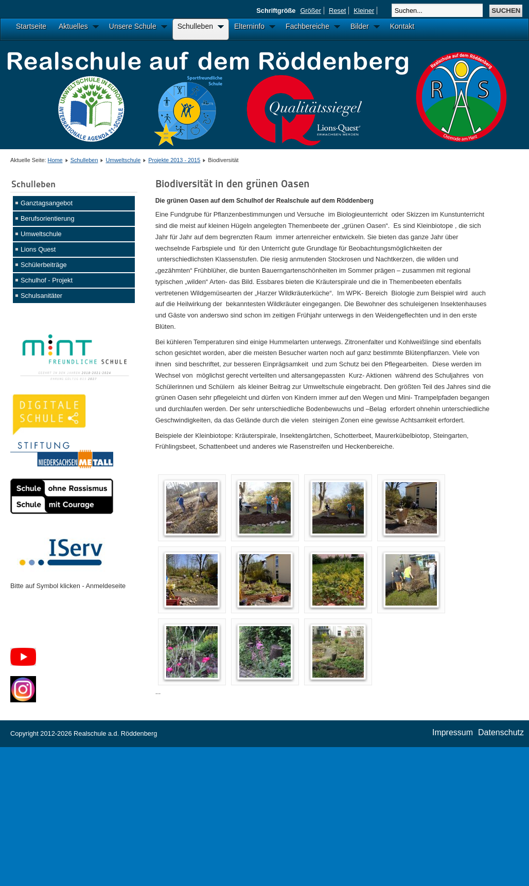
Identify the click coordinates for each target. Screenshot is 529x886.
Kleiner (364, 10)
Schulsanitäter (41, 295)
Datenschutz (501, 732)
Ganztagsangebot (47, 203)
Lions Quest (38, 249)
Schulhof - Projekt (47, 280)
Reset (337, 10)
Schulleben (84, 160)
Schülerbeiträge (44, 265)
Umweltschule (123, 160)
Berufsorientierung (48, 218)
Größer (310, 10)
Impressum (452, 732)
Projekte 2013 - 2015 (174, 160)
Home (55, 160)
